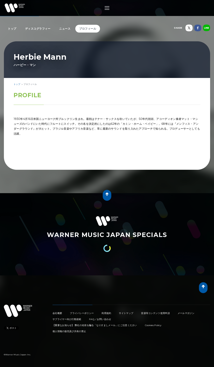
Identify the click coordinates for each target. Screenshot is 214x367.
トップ (12, 28)
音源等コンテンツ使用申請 (155, 313)
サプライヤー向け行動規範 (67, 319)
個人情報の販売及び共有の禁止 (69, 331)
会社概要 (57, 313)
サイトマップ (126, 313)
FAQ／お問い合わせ (100, 319)
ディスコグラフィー (38, 28)
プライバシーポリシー (82, 313)
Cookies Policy (153, 325)
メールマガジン (186, 313)
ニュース (64, 28)
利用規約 (106, 313)
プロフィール (87, 28)
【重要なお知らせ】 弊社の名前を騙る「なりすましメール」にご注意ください (95, 325)
